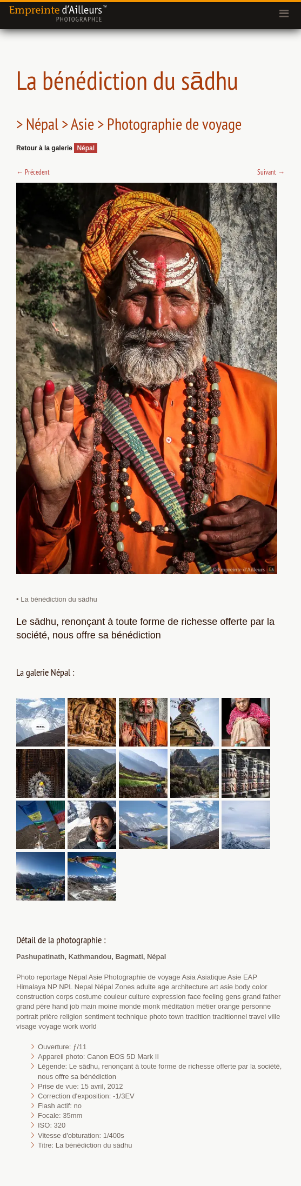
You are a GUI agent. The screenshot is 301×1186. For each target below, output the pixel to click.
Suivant (271, 172)
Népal (86, 148)
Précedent (33, 172)
